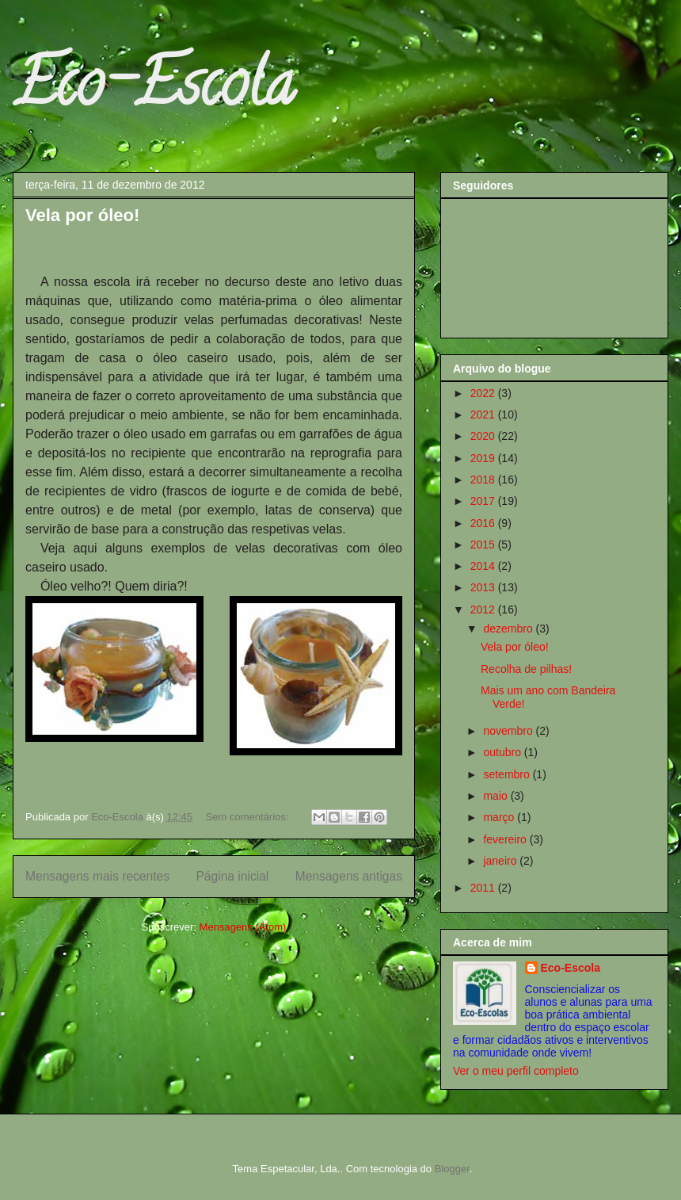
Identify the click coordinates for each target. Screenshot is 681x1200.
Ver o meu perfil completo (516, 1070)
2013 (484, 587)
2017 (484, 501)
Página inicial (232, 876)
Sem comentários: (248, 817)
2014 (484, 566)
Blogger (452, 1169)
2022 (484, 393)
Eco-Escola (154, 90)
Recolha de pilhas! (526, 669)
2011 (484, 887)
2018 (484, 479)
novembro (509, 730)
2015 (484, 544)
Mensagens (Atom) (243, 927)
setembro (507, 774)
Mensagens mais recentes (97, 876)
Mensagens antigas (348, 876)
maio (496, 795)
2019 (484, 458)
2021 (484, 414)
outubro (503, 752)
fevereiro (506, 839)
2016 (484, 523)
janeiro (501, 860)
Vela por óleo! (82, 215)
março (500, 817)
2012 (484, 609)
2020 (484, 436)
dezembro (509, 628)
